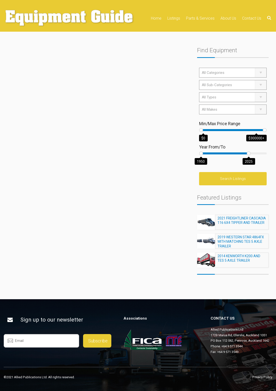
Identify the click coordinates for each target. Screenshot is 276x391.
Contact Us (251, 18)
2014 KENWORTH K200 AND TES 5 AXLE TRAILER (239, 260)
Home (156, 18)
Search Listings (233, 178)
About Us (228, 18)
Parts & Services (200, 18)
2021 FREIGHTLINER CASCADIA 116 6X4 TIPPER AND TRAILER (242, 222)
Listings (173, 18)
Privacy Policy (262, 377)
